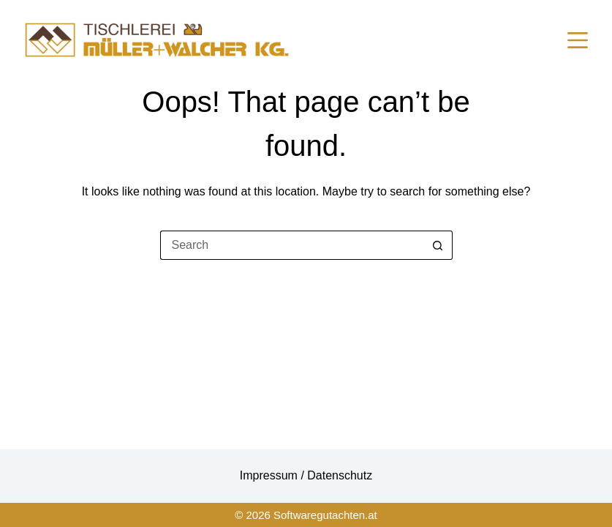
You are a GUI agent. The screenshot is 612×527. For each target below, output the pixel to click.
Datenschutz (339, 475)
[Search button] (438, 245)
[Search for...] (291, 245)
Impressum (270, 475)
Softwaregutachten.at (325, 515)
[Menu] (577, 40)
